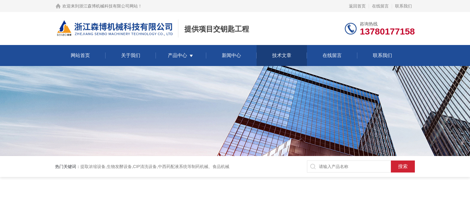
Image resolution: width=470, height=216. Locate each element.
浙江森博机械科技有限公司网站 (108, 6)
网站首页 (80, 55)
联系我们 (403, 6)
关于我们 (130, 55)
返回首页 (357, 6)
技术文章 (281, 55)
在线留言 (380, 6)
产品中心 (177, 55)
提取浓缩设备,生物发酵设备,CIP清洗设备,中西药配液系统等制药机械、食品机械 (154, 166)
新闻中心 (231, 55)
